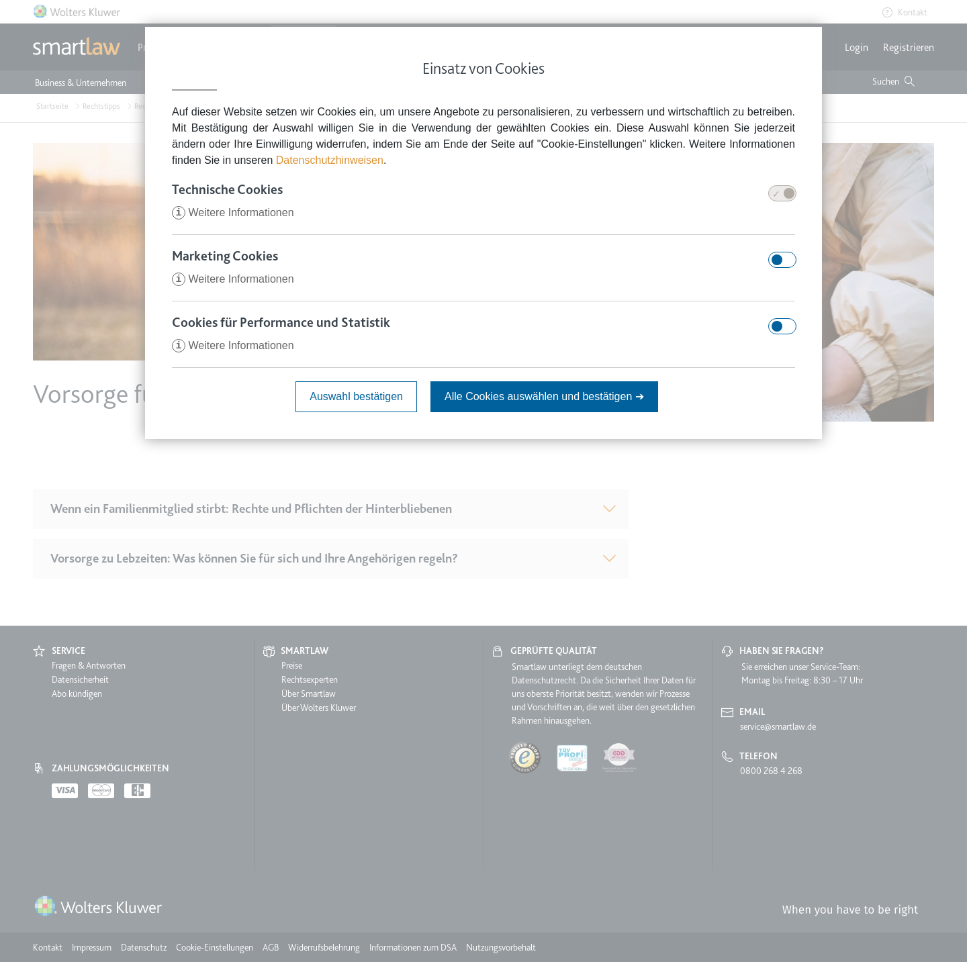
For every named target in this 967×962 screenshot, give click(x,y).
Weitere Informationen (233, 212)
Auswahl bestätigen (356, 396)
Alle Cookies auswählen (544, 396)
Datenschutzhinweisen (329, 160)
